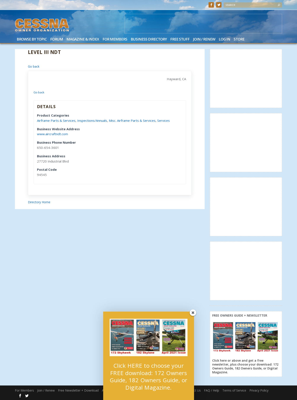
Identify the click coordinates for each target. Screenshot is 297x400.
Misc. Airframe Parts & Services (132, 120)
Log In (224, 39)
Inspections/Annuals (92, 120)
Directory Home (39, 202)
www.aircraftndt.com (52, 134)
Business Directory (149, 39)
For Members (115, 39)
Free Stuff (179, 39)
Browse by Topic (32, 39)
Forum (56, 39)
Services (163, 120)
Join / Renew (204, 39)
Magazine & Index (82, 39)
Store (239, 39)
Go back (33, 66)
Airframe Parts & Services (56, 120)
